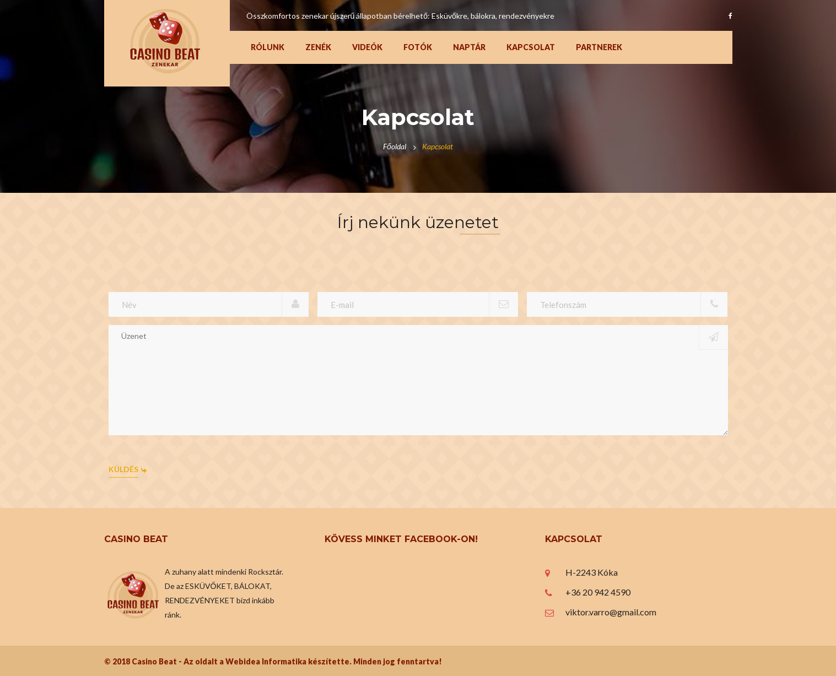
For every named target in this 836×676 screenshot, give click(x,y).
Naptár (469, 47)
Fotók (417, 47)
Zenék (318, 47)
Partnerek (599, 47)
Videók (367, 47)
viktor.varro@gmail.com (610, 612)
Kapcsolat (530, 47)
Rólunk (267, 47)
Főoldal (394, 146)
